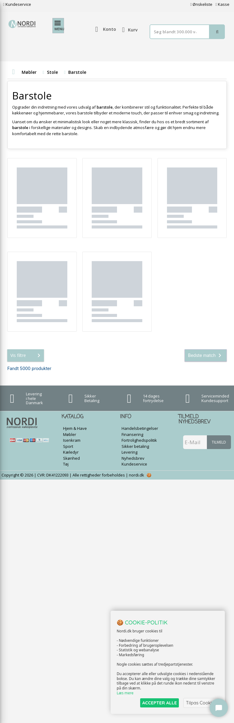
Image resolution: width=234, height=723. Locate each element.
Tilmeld (219, 442)
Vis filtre (26, 355)
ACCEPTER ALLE (159, 703)
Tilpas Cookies (201, 703)
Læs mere (125, 693)
